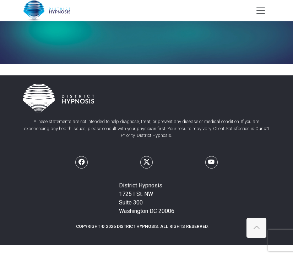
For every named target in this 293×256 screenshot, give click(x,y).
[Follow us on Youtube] (211, 162)
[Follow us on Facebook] (81, 162)
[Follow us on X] (146, 162)
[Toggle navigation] (260, 10)
